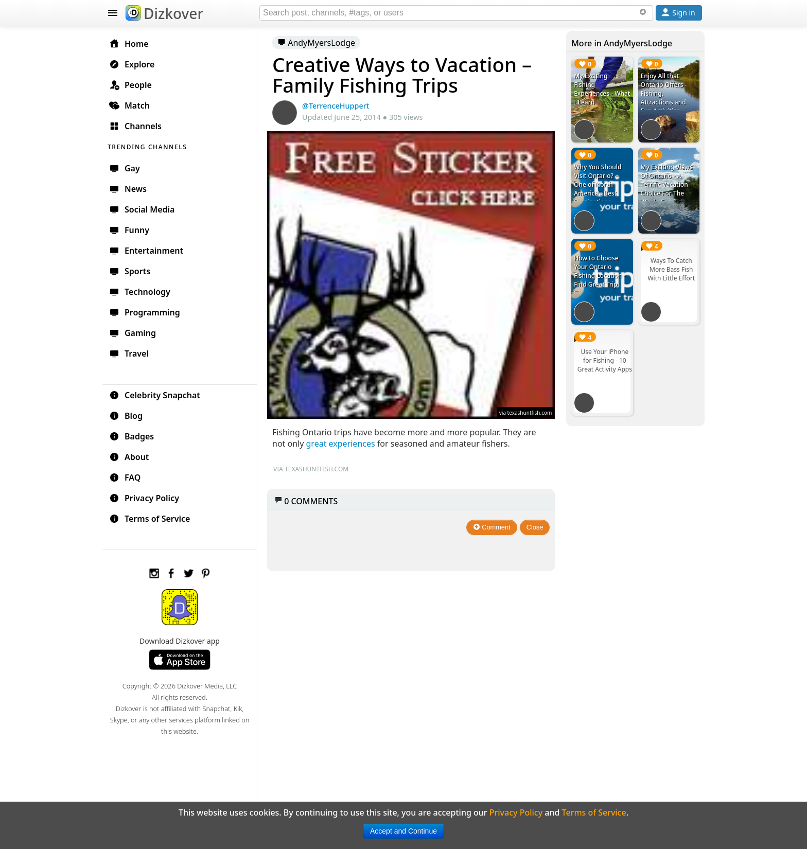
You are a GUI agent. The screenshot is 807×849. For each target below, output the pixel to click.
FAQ (125, 477)
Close (535, 527)
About (129, 457)
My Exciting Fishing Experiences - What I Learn (602, 89)
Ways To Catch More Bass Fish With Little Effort (671, 269)
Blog (126, 415)
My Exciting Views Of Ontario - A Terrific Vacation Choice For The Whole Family (667, 184)
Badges (131, 436)
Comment (492, 527)
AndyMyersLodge (316, 42)
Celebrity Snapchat (154, 395)
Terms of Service (149, 518)
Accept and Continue (403, 831)
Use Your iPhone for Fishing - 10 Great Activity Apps (604, 360)
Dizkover (164, 13)
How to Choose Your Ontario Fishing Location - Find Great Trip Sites (599, 275)
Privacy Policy (144, 498)
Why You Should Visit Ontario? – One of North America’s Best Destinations (597, 184)
